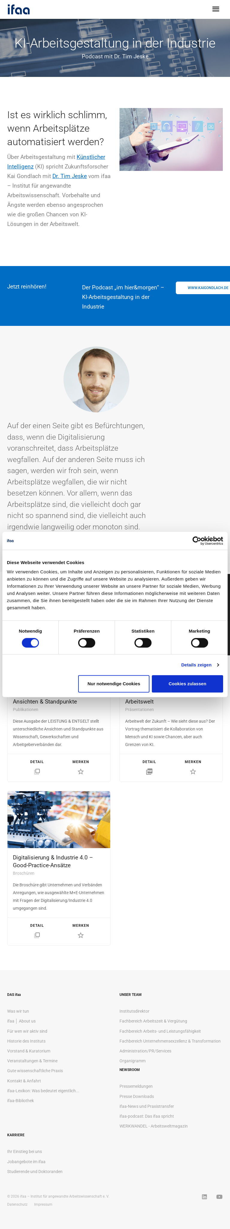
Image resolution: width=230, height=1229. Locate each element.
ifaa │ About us (21, 1021)
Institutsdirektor (134, 1011)
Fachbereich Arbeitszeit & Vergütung (153, 1021)
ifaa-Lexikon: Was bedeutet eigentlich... (43, 1090)
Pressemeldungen (136, 1086)
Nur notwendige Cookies (113, 683)
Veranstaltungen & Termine (32, 1060)
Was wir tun (18, 1011)
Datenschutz (17, 1204)
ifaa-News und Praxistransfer (146, 1106)
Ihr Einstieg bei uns (24, 1151)
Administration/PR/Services (145, 1051)
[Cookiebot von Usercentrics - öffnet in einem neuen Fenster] (197, 540)
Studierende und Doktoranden (35, 1171)
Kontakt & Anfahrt (24, 1080)
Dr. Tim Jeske (69, 176)
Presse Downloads (136, 1096)
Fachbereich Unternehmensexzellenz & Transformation (170, 1041)
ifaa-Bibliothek (20, 1100)
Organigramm (132, 1060)
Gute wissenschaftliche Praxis (35, 1070)
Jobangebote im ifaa (26, 1161)
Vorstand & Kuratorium (28, 1051)
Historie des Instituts (26, 1041)
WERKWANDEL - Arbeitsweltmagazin (153, 1126)
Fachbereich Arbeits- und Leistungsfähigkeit (160, 1031)
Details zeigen (196, 664)
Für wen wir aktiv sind (27, 1031)
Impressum (43, 1204)
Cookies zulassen (187, 683)
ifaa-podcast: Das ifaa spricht (146, 1116)
